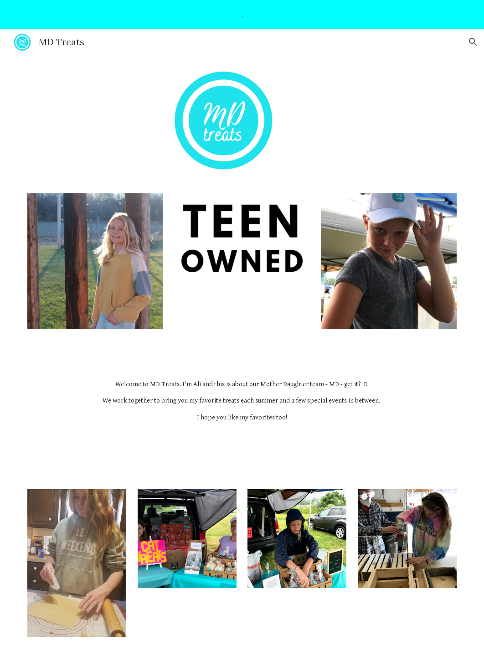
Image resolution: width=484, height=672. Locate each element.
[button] (473, 42)
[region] (242, 14)
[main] (242, 401)
